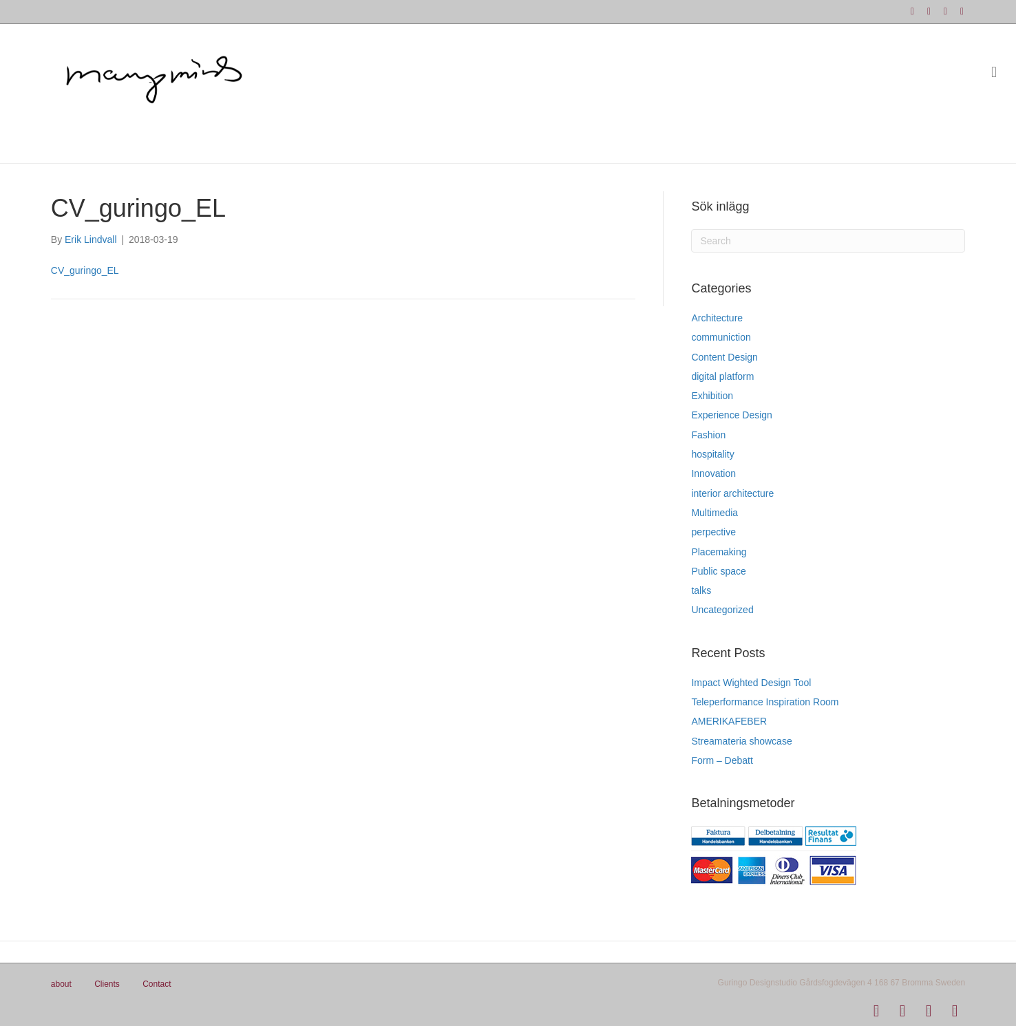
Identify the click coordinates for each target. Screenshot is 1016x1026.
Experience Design (731, 414)
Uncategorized (722, 609)
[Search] (828, 241)
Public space (718, 571)
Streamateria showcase (741, 741)
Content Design (724, 357)
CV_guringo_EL (85, 270)
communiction (720, 337)
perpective (713, 531)
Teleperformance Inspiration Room (764, 701)
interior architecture (732, 493)
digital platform (722, 376)
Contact (156, 984)
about (61, 984)
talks (701, 590)
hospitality (712, 454)
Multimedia (714, 512)
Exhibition (712, 395)
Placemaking (718, 551)
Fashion (708, 434)
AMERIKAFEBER (729, 721)
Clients (107, 984)
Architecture (717, 317)
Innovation (713, 473)
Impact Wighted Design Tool (751, 682)
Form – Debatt (721, 760)
